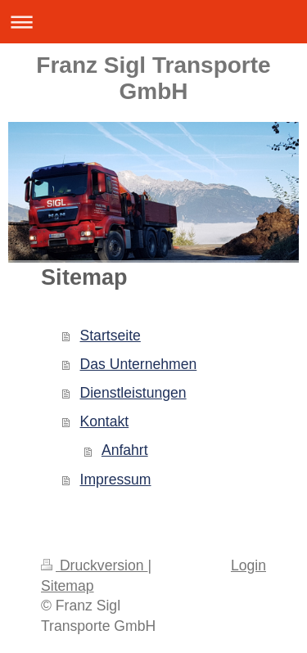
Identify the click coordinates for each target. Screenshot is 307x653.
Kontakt (104, 421)
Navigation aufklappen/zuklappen (153, 21)
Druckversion (94, 565)
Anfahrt (125, 450)
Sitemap (67, 586)
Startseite (110, 335)
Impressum (115, 479)
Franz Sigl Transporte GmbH (153, 78)
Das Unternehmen (138, 364)
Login (248, 565)
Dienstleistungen (133, 393)
